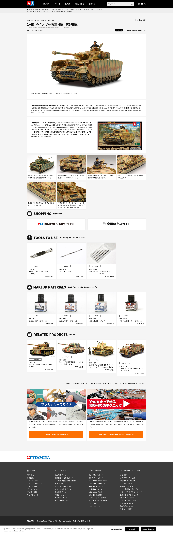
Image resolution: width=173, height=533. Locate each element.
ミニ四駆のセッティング (98, 480)
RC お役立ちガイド (96, 475)
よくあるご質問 (126, 483)
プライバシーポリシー (128, 500)
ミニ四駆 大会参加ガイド (64, 478)
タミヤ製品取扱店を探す (129, 489)
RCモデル (30, 475)
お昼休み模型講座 (95, 495)
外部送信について (126, 506)
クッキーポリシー (126, 503)
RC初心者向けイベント (63, 486)
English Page (42, 521)
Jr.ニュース (93, 503)
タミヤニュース (95, 506)
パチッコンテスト (95, 492)
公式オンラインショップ (129, 495)
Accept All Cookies (148, 530)
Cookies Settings (116, 530)
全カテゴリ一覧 (33, 495)
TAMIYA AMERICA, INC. (81, 521)
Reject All (132, 530)
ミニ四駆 (30, 478)
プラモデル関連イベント (64, 489)
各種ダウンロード (126, 486)
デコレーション (33, 489)
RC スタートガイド (96, 478)
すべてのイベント (61, 497)
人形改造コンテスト (96, 489)
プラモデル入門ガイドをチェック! (56, 434)
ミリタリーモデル (69, 9)
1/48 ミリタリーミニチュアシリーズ (89, 9)
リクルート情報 (126, 509)
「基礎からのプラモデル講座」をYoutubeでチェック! (116, 434)
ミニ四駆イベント (61, 475)
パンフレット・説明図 (97, 497)
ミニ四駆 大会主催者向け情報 (65, 480)
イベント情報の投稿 (62, 500)
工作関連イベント (61, 492)
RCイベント (59, 483)
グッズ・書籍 (32, 492)
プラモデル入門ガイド (97, 483)
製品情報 (46, 4)
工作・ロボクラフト (34, 483)
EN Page (142, 4)
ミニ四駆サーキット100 (98, 500)
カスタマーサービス (127, 478)
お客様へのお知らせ (127, 480)
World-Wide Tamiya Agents (60, 521)
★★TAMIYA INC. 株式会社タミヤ (38, 9)
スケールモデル (56, 9)
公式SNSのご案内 (127, 497)
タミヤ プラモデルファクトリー (132, 492)
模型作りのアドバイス (97, 486)
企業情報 (123, 475)
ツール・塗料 (32, 486)
